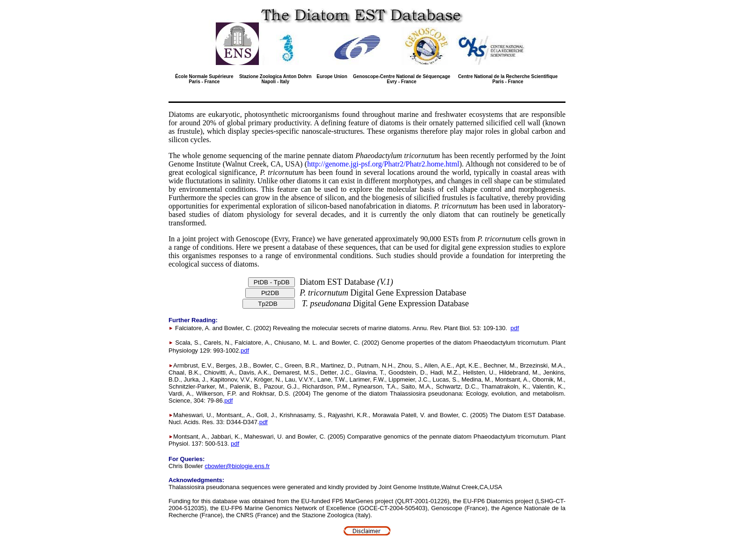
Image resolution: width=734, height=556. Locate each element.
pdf (515, 328)
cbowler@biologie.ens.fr (237, 465)
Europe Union (331, 76)
